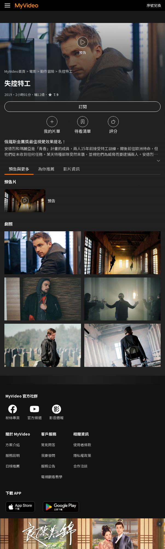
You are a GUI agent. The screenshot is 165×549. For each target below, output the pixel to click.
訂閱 (83, 106)
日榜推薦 (12, 466)
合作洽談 (80, 466)
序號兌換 (154, 5)
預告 (51, 200)
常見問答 (48, 444)
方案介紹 (12, 444)
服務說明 (12, 455)
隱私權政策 (82, 455)
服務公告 (48, 466)
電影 (32, 71)
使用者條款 (82, 444)
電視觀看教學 (51, 476)
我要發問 (48, 455)
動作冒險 (47, 71)
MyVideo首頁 (14, 71)
